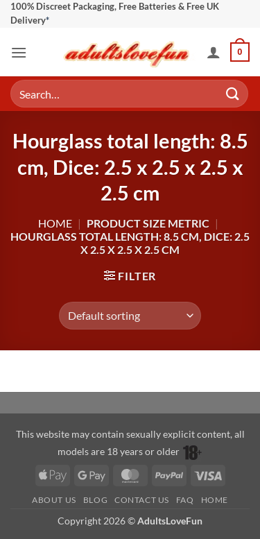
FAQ (185, 500)
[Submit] (233, 94)
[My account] (213, 52)
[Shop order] (130, 316)
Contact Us (141, 500)
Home (55, 223)
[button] (18, 52)
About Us (54, 500)
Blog (95, 500)
